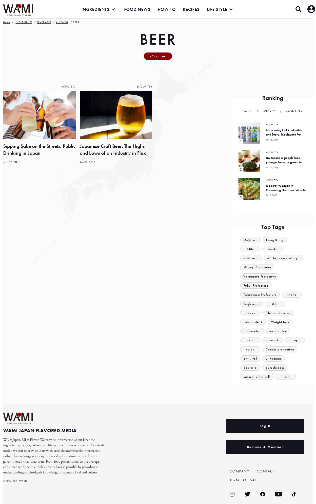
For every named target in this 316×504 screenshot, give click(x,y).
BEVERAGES (44, 22)
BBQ (250, 249)
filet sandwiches (278, 313)
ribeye (250, 313)
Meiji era (250, 240)
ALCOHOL (62, 22)
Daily (247, 111)
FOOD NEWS (137, 9)
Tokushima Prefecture (259, 295)
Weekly (269, 111)
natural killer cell (256, 377)
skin (250, 340)
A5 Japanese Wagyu (283, 258)
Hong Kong (275, 240)
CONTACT (266, 471)
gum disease (275, 367)
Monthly (294, 111)
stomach (272, 340)
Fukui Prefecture (255, 285)
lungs (295, 340)
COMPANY (239, 471)
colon (250, 349)
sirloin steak (253, 322)
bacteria (250, 367)
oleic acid (251, 258)
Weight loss (280, 322)
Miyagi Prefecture (257, 267)
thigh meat (251, 304)
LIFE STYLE (217, 9)
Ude (275, 304)
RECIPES (191, 9)
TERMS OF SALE (244, 480)
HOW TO (167, 9)
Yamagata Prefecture (259, 276)
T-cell (285, 377)
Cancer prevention (280, 349)
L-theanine (274, 358)
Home (6, 22)
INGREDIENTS (95, 9)
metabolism (278, 331)
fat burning (252, 331)
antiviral (250, 358)
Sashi (272, 249)
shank (291, 295)
